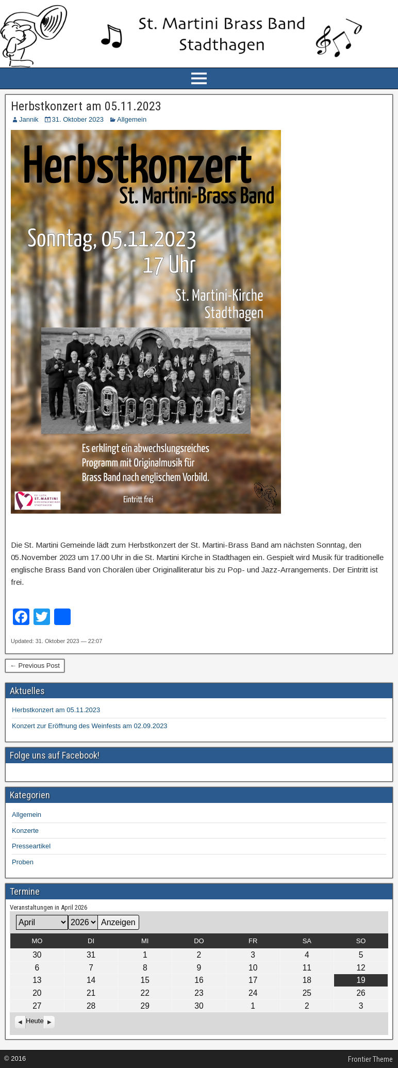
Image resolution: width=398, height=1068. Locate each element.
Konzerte (25, 830)
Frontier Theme (370, 1059)
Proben (23, 862)
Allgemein (131, 119)
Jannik (29, 119)
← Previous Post (35, 665)
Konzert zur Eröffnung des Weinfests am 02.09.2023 (90, 726)
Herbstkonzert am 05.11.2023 (86, 106)
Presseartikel (31, 846)
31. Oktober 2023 (78, 119)
